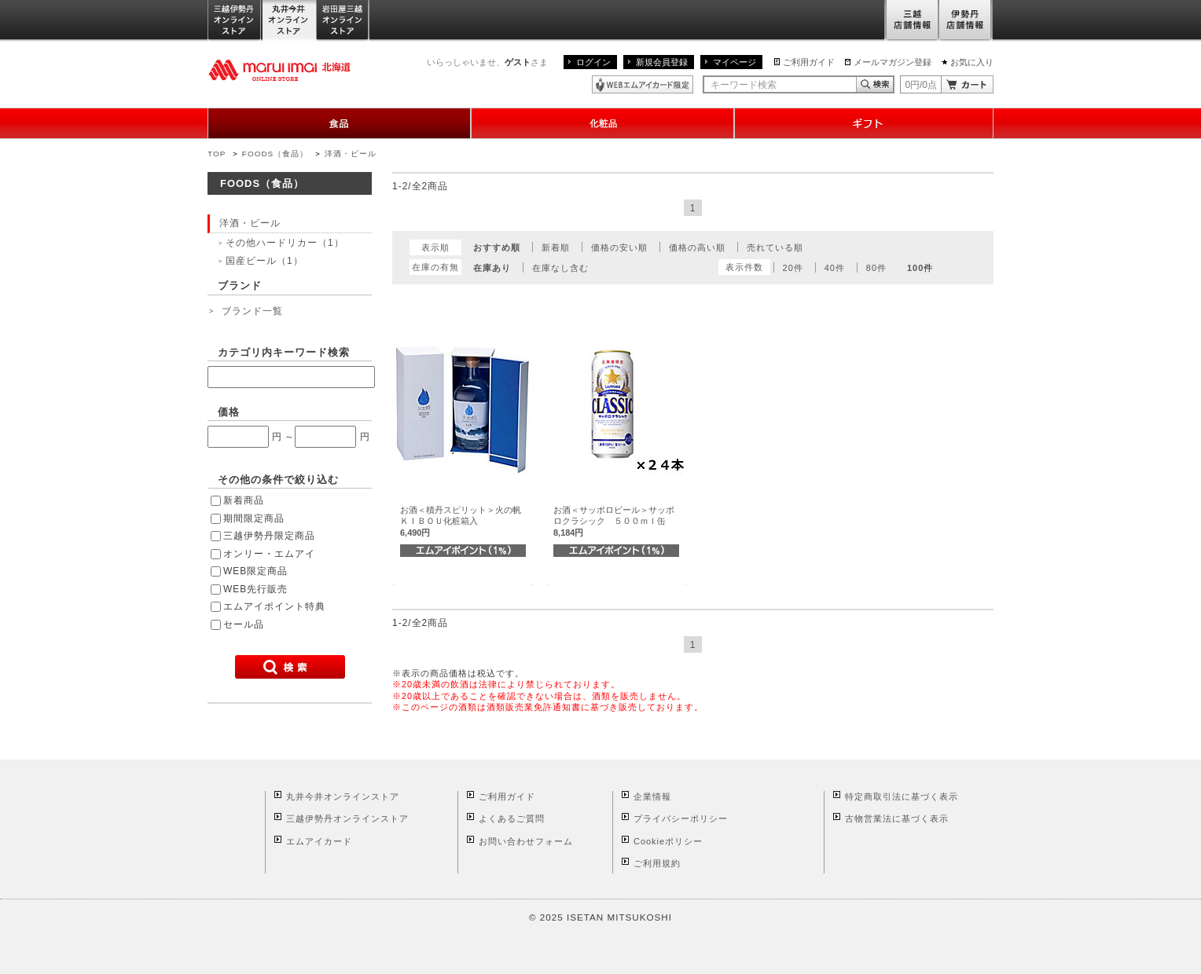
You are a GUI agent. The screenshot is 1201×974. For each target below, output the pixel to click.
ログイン (593, 62)
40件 (835, 268)
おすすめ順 (496, 247)
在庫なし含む (560, 268)
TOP (217, 153)
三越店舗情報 (911, 21)
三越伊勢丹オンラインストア (235, 21)
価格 (229, 412)
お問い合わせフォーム (526, 841)
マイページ (734, 62)
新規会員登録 (662, 62)
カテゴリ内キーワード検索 (284, 352)
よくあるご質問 (512, 818)
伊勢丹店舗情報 (965, 21)
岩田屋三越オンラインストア (343, 21)
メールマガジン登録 (892, 62)
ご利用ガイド (809, 62)
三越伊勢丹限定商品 (269, 535)
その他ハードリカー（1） (285, 242)
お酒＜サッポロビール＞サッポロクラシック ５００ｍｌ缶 (613, 521)
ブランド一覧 (252, 311)
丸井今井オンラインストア (289, 21)
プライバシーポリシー (681, 818)
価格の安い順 (619, 247)
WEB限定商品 (255, 571)
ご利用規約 (657, 863)
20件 (793, 268)
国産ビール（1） (264, 260)
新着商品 (243, 500)
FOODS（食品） (275, 153)
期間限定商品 (254, 518)
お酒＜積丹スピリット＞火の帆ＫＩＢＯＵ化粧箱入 (460, 521)
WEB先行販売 (255, 589)
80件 (876, 268)
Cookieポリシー (668, 841)
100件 (920, 268)
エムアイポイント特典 (274, 606)
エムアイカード (319, 841)
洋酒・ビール (350, 153)
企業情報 (652, 796)
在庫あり (492, 268)
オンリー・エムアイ (269, 553)
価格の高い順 (697, 247)
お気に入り (971, 62)
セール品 (243, 624)
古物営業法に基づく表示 (897, 818)
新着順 (556, 247)
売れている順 (775, 247)
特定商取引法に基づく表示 (901, 796)
